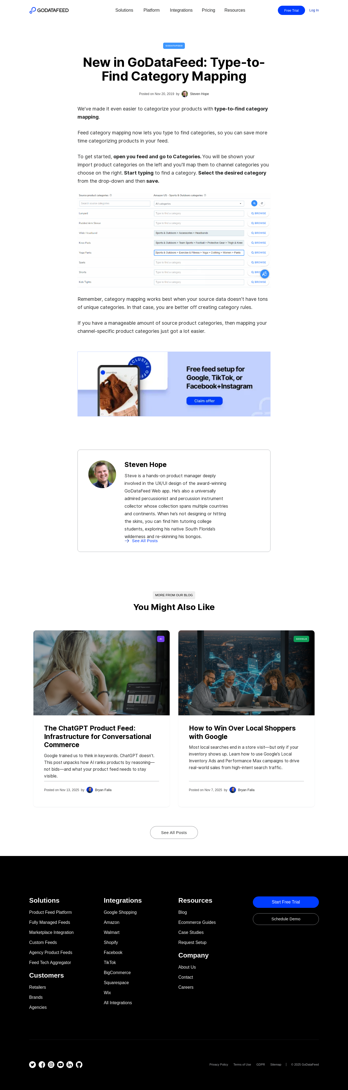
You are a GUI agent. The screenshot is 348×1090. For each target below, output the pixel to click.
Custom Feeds (43, 942)
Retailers (37, 987)
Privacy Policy (218, 1064)
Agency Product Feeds (50, 952)
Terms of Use (242, 1064)
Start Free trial (286, 902)
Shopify (111, 942)
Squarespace (116, 982)
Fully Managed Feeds (49, 922)
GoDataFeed (174, 46)
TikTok (110, 962)
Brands (36, 997)
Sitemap (275, 1064)
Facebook (113, 952)
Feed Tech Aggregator (50, 962)
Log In (314, 10)
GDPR (260, 1064)
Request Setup (192, 942)
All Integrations (118, 1002)
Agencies (37, 1007)
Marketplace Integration (51, 932)
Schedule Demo (285, 919)
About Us (187, 967)
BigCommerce (117, 972)
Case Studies (191, 932)
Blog (182, 912)
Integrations (181, 10)
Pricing (208, 10)
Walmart (112, 932)
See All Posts (174, 832)
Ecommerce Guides (197, 922)
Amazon (111, 922)
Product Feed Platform (50, 912)
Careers (186, 987)
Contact (185, 977)
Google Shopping (120, 912)
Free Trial (291, 10)
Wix (107, 992)
